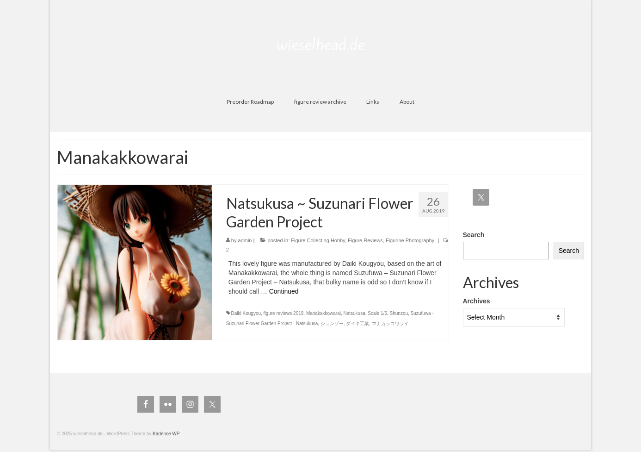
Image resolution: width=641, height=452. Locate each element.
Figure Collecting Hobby (318, 240)
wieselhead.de (321, 44)
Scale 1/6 (377, 313)
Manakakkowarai (323, 313)
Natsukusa (354, 313)
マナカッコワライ (390, 323)
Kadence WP (166, 433)
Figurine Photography (410, 240)
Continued (284, 291)
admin (245, 240)
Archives (476, 301)
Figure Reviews (365, 240)
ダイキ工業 (357, 323)
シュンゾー (332, 323)
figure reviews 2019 (284, 313)
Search (474, 235)
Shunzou (399, 313)
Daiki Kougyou (246, 313)
